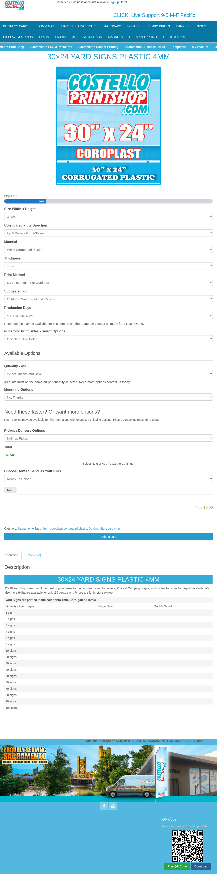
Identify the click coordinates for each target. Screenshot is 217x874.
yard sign (114, 528)
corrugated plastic (75, 528)
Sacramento (26, 528)
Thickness (12, 258)
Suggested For (16, 291)
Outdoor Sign (97, 528)
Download (200, 866)
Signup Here (118, 2)
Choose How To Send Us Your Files (32, 471)
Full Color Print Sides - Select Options (34, 331)
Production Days (17, 308)
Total (8, 447)
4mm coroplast (52, 528)
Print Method (14, 275)
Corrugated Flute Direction (25, 225)
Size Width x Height (20, 209)
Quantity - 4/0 (15, 366)
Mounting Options (18, 389)
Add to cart (108, 536)
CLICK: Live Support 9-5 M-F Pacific (154, 15)
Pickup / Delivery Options (24, 430)
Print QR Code (177, 866)
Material (10, 242)
